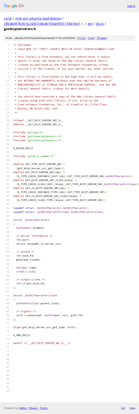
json (132, 408)
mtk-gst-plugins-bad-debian (38, 18)
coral (8, 18)
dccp (100, 23)
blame (102, 38)
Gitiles (23, 408)
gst (90, 23)
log (91, 38)
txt (123, 408)
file (81, 38)
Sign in (131, 6)
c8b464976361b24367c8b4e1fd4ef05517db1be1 (42, 23)
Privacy (33, 408)
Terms (44, 408)
